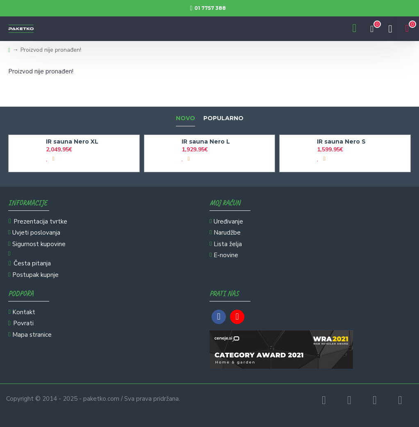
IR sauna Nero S (341, 141)
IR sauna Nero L (206, 141)
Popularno (223, 118)
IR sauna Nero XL (72, 141)
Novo (185, 118)
